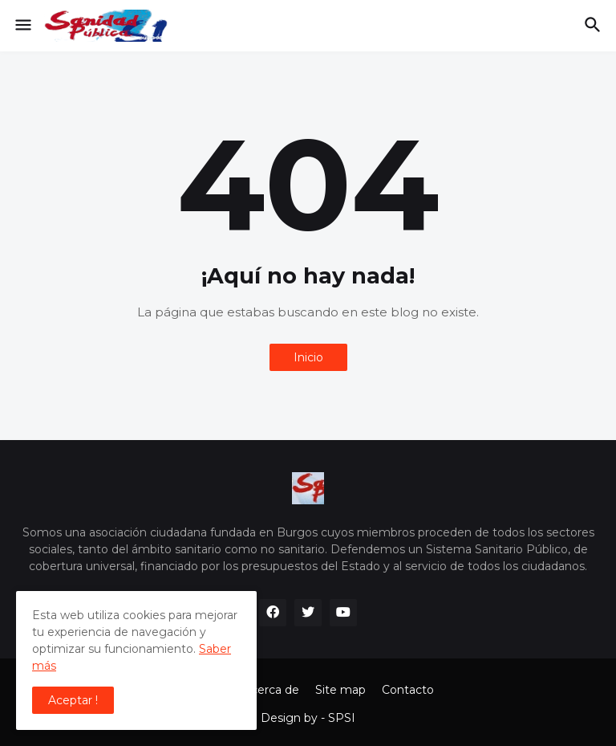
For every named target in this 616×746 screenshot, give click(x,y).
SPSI (341, 718)
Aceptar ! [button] (73, 700)
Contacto (408, 690)
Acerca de (271, 690)
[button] (22, 25)
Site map (340, 690)
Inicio (308, 357)
